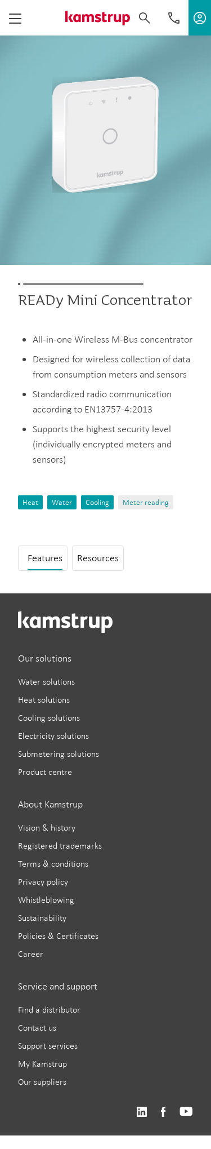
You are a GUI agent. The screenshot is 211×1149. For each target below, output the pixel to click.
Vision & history (46, 827)
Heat (30, 502)
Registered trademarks (60, 845)
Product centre (45, 771)
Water (62, 502)
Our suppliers (42, 1081)
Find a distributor (49, 1009)
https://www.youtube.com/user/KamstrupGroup (186, 1112)
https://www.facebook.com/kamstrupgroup (163, 1112)
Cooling (97, 502)
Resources (98, 558)
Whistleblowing (46, 899)
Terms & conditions (53, 863)
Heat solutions (44, 699)
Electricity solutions (53, 735)
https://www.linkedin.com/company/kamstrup (141, 1112)
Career (30, 953)
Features (45, 558)
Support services (48, 1045)
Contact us (37, 1027)
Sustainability (42, 917)
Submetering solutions (58, 753)
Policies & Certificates (58, 935)
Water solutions (46, 681)
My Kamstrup (42, 1063)
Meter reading (146, 502)
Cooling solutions (49, 717)
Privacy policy (43, 881)
